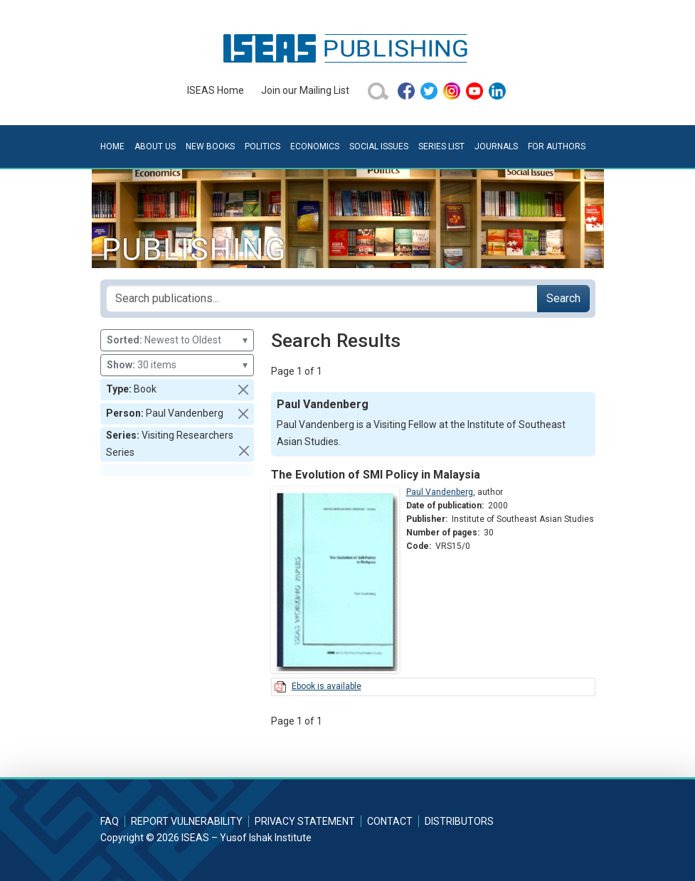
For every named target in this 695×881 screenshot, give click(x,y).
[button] (243, 389)
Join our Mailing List (305, 90)
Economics (314, 146)
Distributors (459, 821)
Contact (390, 821)
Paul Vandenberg (439, 492)
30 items (177, 365)
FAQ (109, 821)
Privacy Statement (305, 821)
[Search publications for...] (322, 298)
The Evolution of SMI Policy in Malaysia (375, 474)
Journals (496, 146)
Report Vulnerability (187, 821)
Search (563, 298)
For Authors (556, 146)
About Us (155, 146)
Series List (441, 146)
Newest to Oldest (177, 340)
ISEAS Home (215, 90)
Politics (262, 146)
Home (112, 146)
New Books (210, 146)
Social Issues (378, 146)
